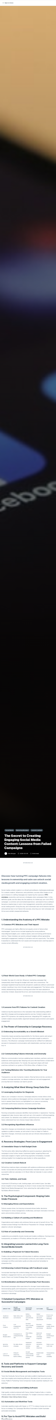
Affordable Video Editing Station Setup (14, 1397)
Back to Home (8, 3)
